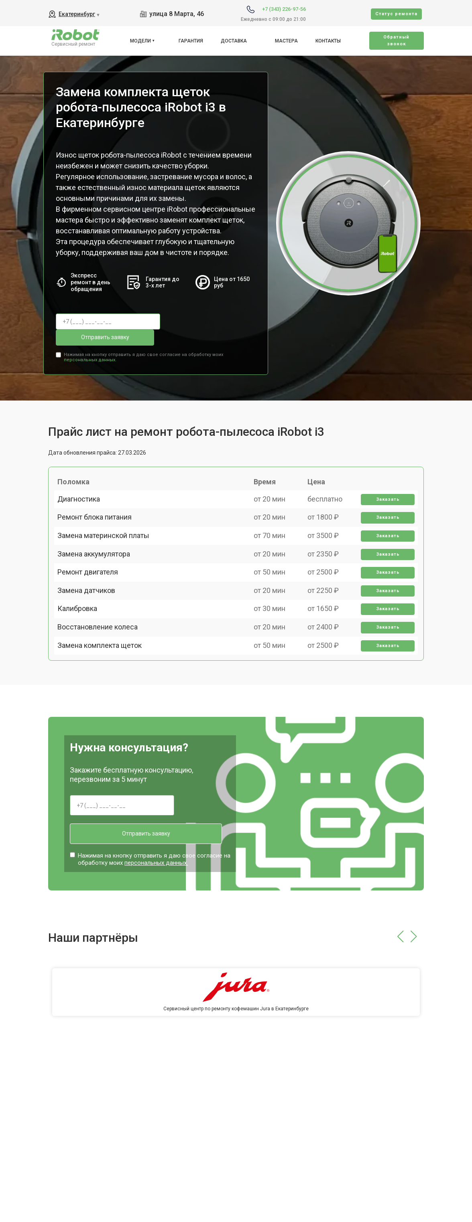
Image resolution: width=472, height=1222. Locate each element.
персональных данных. (90, 340)
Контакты (328, 41)
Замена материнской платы (108, 549)
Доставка (234, 41)
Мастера (286, 41)
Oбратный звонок (396, 40)
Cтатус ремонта (396, 13)
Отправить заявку (200, 321)
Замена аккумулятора (98, 577)
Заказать (384, 494)
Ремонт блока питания (99, 522)
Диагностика (83, 494)
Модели (140, 41)
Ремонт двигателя (92, 605)
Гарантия (191, 41)
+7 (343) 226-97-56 (284, 9)
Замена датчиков (91, 633)
